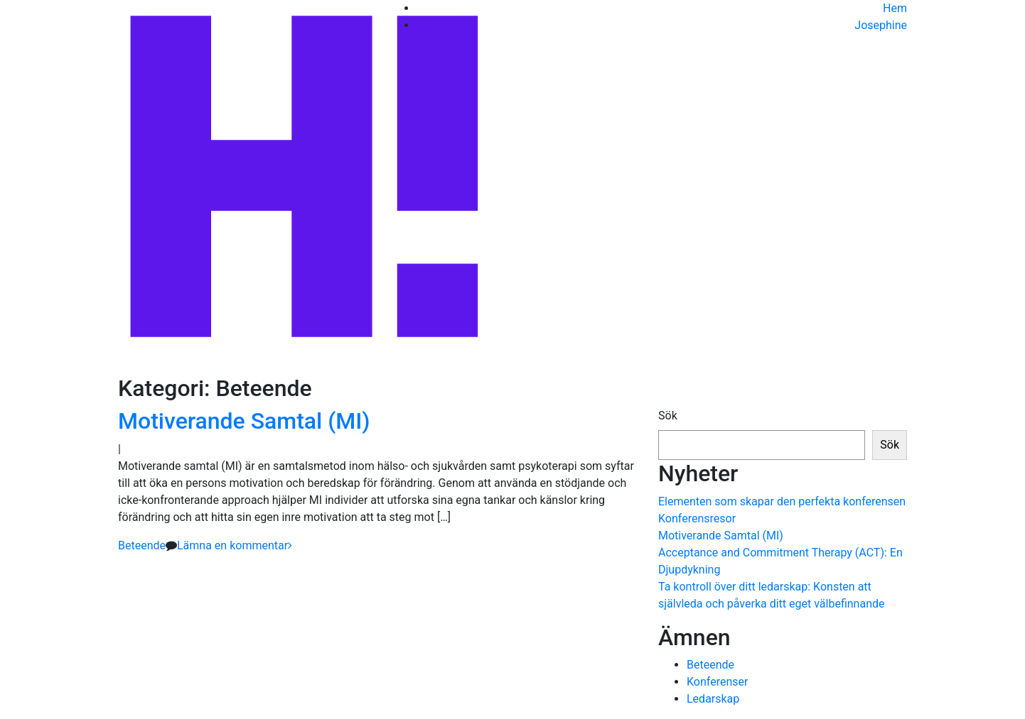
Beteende (142, 545)
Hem (895, 8)
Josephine (880, 25)
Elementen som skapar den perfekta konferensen (782, 501)
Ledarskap (713, 699)
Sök (667, 415)
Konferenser (717, 681)
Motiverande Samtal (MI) (244, 420)
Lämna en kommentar (232, 545)
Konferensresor (697, 518)
